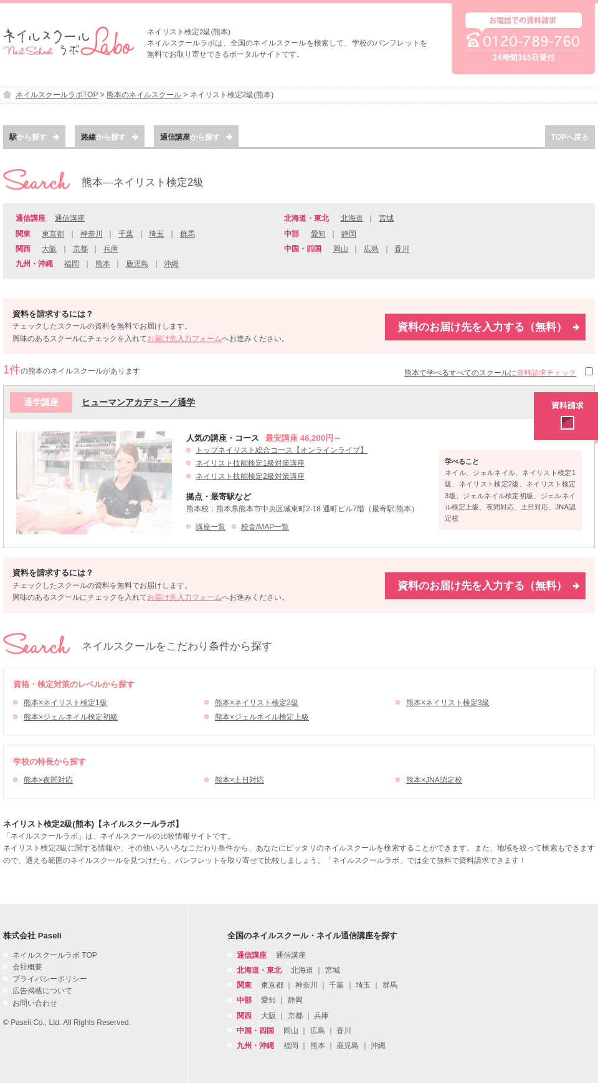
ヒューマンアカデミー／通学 (138, 402)
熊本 (102, 263)
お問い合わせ (34, 1003)
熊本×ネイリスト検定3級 (448, 702)
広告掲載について (42, 990)
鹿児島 (137, 263)
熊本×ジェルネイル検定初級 (71, 717)
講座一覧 (210, 526)
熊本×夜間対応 (48, 780)
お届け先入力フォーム (184, 338)
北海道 (352, 218)
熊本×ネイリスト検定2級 (256, 702)
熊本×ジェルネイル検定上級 (262, 717)
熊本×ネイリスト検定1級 (65, 702)
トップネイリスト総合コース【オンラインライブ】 (282, 450)
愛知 (318, 233)
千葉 (125, 233)
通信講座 (70, 218)
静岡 (348, 233)
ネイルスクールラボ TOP (54, 955)
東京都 (53, 233)
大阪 (49, 248)
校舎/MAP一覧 (265, 526)
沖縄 (171, 263)
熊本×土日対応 (239, 780)
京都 (80, 248)
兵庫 (110, 248)
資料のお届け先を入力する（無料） (488, 327)
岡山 (340, 248)
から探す (34, 137)
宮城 (386, 218)
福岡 (71, 263)
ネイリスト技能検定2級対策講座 (250, 476)
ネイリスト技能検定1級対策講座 (250, 463)
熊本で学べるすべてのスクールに (490, 372)
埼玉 (156, 233)
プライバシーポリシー (49, 979)
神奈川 (91, 233)
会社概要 (27, 967)
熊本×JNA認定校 (434, 780)
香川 (401, 248)
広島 (371, 248)
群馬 (187, 233)
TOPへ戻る (570, 137)
